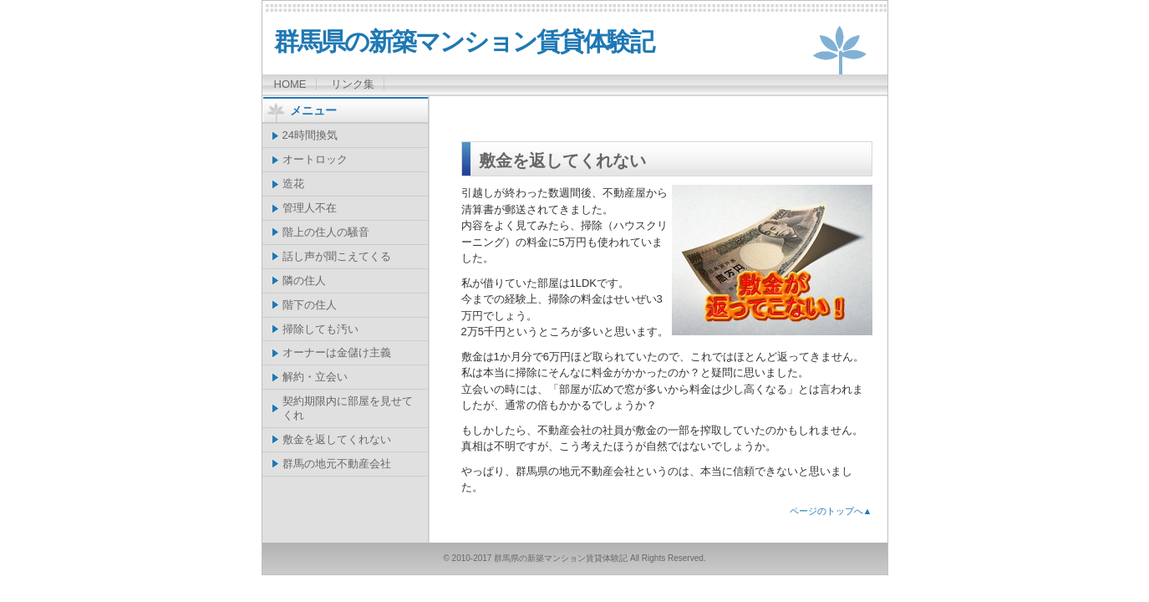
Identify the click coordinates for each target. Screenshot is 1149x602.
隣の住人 (304, 280)
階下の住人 (309, 304)
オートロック (315, 159)
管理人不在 (309, 208)
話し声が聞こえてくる (336, 256)
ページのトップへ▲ (831, 511)
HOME (290, 84)
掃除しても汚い (320, 329)
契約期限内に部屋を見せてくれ (347, 408)
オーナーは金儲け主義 (336, 352)
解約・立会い (315, 376)
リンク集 (352, 84)
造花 (293, 183)
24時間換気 (310, 135)
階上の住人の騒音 (325, 232)
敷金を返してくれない (336, 439)
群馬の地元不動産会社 (336, 463)
